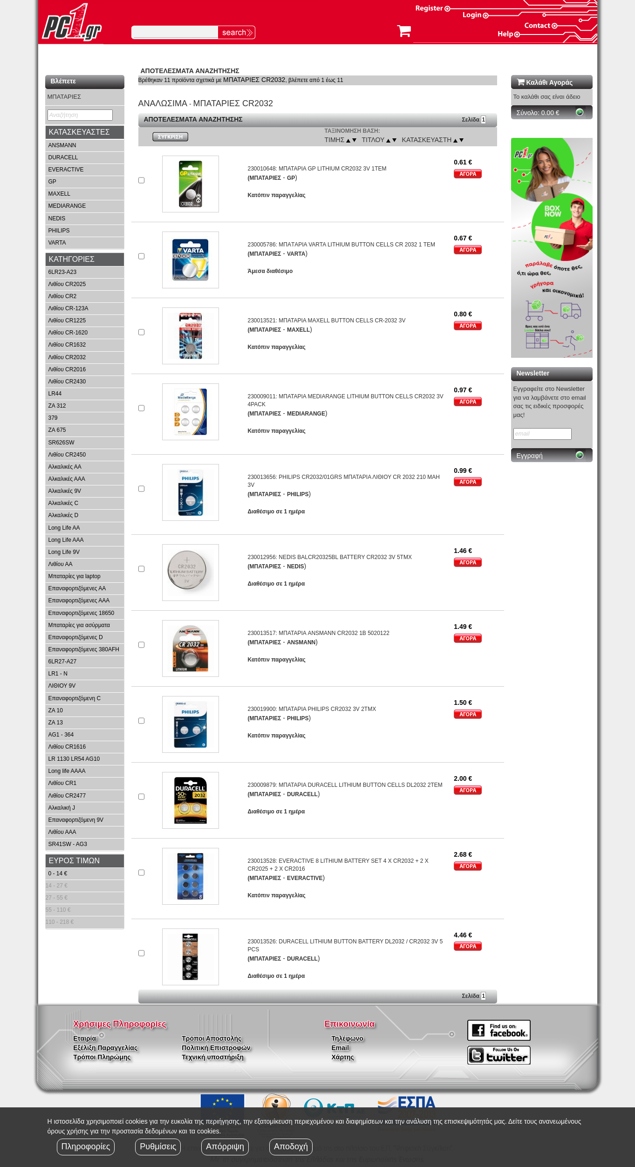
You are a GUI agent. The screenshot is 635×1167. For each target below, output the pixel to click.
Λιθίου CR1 (62, 783)
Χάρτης (343, 1057)
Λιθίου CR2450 (67, 454)
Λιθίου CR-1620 (68, 332)
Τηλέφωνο (347, 1038)
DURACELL (63, 157)
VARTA (57, 242)
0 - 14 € (58, 873)
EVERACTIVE (66, 169)
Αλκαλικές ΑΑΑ (66, 479)
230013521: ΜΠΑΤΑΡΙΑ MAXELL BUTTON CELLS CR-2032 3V (326, 320)
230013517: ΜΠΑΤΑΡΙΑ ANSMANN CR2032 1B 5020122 (318, 633)
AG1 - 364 (61, 734)
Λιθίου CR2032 (67, 357)
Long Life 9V (64, 552)
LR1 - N (58, 673)
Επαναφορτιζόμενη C (74, 698)
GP (52, 181)
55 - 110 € (58, 910)
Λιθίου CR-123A (68, 308)
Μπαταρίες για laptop (74, 576)
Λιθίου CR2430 (67, 381)
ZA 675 (57, 430)
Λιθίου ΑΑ (60, 564)
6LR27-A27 (62, 661)
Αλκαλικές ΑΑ (65, 467)
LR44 (55, 393)
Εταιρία (84, 1038)
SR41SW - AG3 (67, 844)
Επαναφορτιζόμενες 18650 (81, 613)
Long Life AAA (66, 540)
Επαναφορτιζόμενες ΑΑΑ (79, 600)
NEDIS (57, 218)
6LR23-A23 (62, 272)
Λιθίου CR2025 (67, 284)
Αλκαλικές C (63, 503)
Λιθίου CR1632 (67, 344)
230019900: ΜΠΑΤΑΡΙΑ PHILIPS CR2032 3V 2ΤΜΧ (311, 709)
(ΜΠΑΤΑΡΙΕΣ (264, 178)
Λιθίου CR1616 (67, 747)
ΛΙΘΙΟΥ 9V (62, 685)
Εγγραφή (530, 455)
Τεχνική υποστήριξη (213, 1057)
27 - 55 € (57, 897)
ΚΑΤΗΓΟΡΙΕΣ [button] (72, 259)
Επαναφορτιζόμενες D (75, 637)
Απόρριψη (225, 1146)
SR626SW (61, 442)
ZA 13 (55, 722)
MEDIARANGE (67, 206)
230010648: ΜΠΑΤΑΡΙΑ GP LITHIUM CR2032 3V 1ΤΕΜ (316, 168)
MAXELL (59, 194)
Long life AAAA (67, 771)
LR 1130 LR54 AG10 (74, 759)
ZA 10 (55, 710)
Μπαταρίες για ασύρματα (79, 625)
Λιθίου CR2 (62, 296)
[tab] (85, 132)
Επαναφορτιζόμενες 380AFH (83, 649)
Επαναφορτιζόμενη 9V (76, 820)
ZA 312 (57, 406)
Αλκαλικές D (63, 515)
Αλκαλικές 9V (65, 491)
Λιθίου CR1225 (67, 320)
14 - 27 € (57, 885)
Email (340, 1047)
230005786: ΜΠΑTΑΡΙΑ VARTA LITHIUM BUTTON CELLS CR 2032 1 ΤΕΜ (341, 244)
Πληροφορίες (85, 1146)
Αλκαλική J (61, 808)
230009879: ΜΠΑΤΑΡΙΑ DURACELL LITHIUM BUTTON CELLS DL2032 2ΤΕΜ (344, 785)
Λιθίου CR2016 (67, 369)
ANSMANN (62, 145)
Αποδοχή (291, 1146)
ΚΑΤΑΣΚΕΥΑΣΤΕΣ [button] (79, 132)
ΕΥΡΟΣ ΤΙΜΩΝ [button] (74, 861)
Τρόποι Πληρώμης (101, 1057)
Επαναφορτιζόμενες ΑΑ (77, 588)
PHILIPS (59, 230)
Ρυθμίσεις (158, 1146)
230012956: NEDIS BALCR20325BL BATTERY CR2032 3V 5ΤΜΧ (329, 557)
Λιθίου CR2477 (67, 795)
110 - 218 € (60, 922)
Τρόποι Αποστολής (211, 1038)
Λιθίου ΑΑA (62, 832)
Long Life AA (64, 528)
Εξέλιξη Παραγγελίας (105, 1047)
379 (53, 418)
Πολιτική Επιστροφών (216, 1047)
